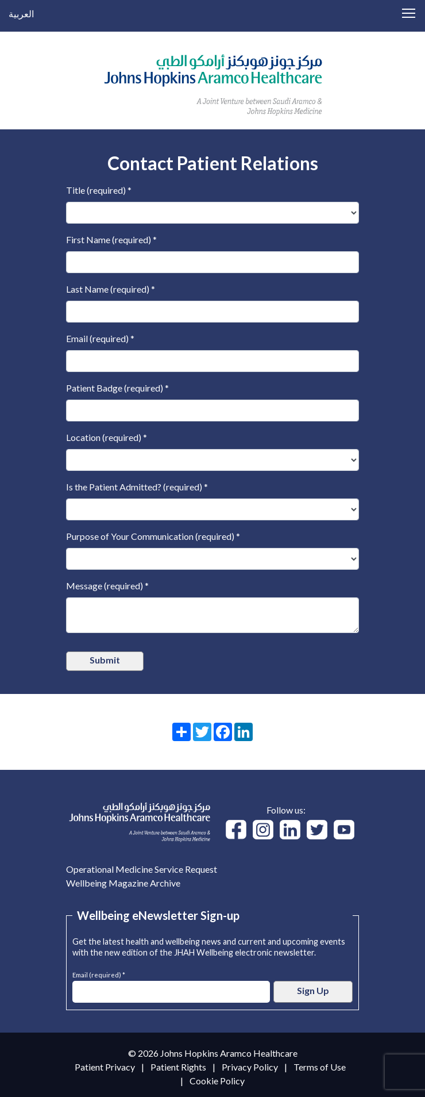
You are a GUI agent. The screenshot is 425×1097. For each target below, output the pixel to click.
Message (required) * (107, 585)
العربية (21, 13)
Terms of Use (319, 1066)
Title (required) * (99, 190)
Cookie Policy (217, 1080)
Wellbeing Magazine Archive (123, 882)
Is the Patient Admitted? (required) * (137, 486)
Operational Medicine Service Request (141, 869)
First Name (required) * (111, 239)
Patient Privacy (105, 1066)
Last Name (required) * (110, 288)
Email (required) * (100, 338)
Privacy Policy (250, 1066)
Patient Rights (178, 1066)
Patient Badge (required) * (117, 387)
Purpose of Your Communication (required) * (153, 536)
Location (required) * (106, 437)
